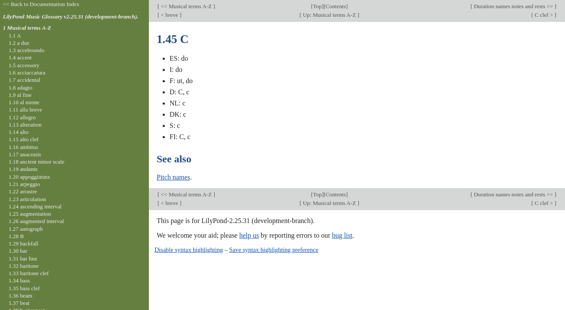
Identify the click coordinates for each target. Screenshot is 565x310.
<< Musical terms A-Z (186, 6)
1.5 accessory (24, 65)
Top (317, 6)
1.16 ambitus (23, 147)
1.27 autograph (26, 229)
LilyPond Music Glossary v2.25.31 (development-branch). (71, 16)
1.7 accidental (24, 80)
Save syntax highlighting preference (273, 249)
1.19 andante (23, 169)
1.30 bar (18, 251)
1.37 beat (19, 303)
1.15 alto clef (24, 139)
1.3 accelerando (26, 50)
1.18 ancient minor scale (37, 161)
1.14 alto (18, 132)
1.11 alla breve (25, 109)
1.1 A (15, 35)
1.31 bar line (23, 258)
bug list (342, 235)
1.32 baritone (24, 266)
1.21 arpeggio (24, 184)
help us (249, 235)
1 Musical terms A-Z (27, 28)
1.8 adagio (20, 87)
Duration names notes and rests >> (513, 6)
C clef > (543, 15)
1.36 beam (20, 295)
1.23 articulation (27, 199)
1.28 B (16, 236)
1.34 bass (19, 280)
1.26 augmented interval (36, 221)
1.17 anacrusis (25, 154)
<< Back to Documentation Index (41, 4)
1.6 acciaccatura (27, 72)
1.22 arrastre (23, 191)
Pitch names (173, 177)
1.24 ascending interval (35, 206)
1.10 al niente (24, 102)
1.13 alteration (25, 124)
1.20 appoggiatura (29, 177)
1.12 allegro (22, 117)
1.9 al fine (20, 95)
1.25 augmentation (30, 214)
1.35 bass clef (24, 288)
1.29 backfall (23, 243)
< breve (169, 15)
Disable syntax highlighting (188, 249)
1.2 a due (19, 43)
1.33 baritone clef (29, 273)
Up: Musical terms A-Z (329, 15)
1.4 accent (20, 57)
